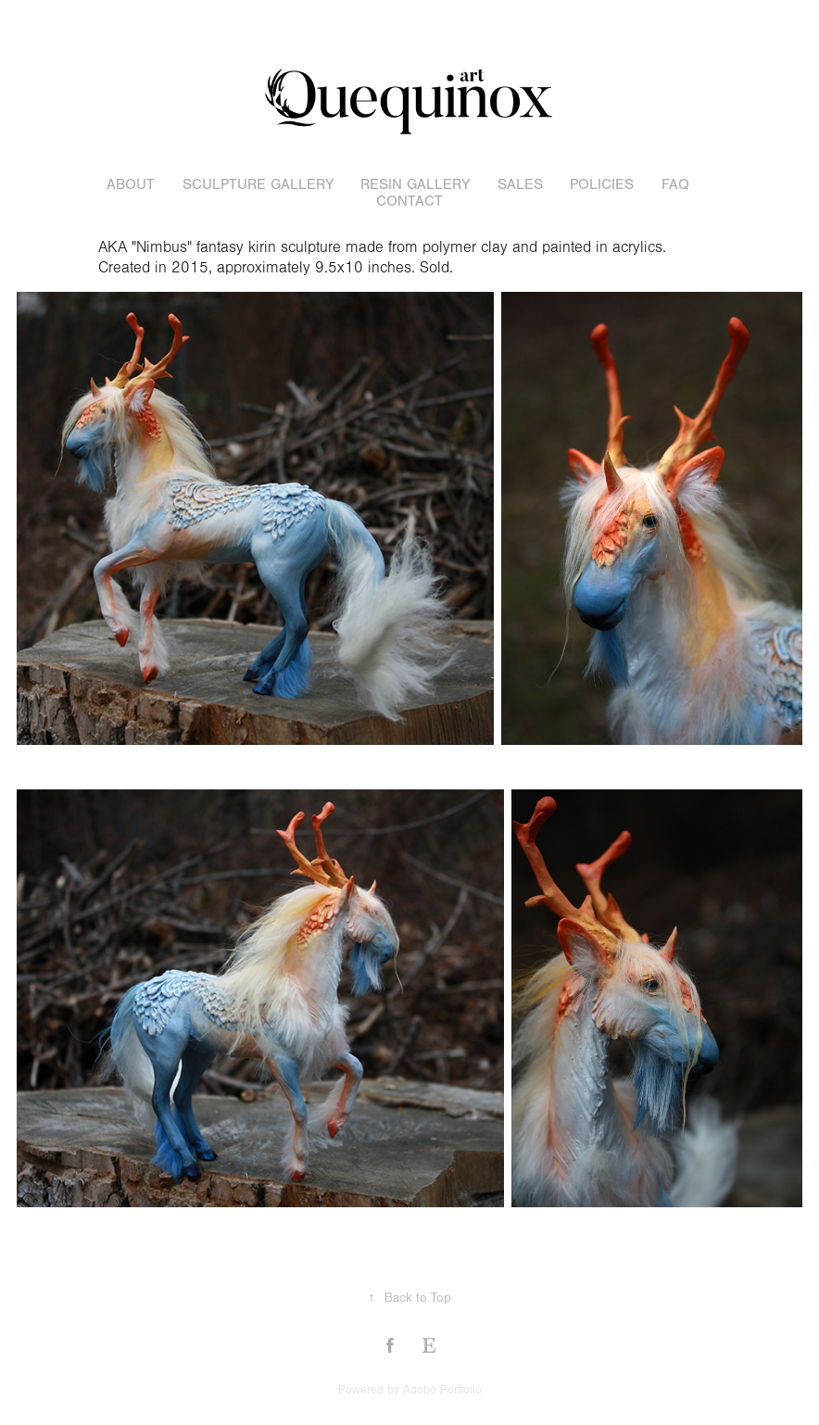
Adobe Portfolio (442, 1389)
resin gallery (415, 184)
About (131, 184)
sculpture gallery (258, 184)
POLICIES (602, 184)
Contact (409, 201)
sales (520, 184)
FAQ (675, 184)
